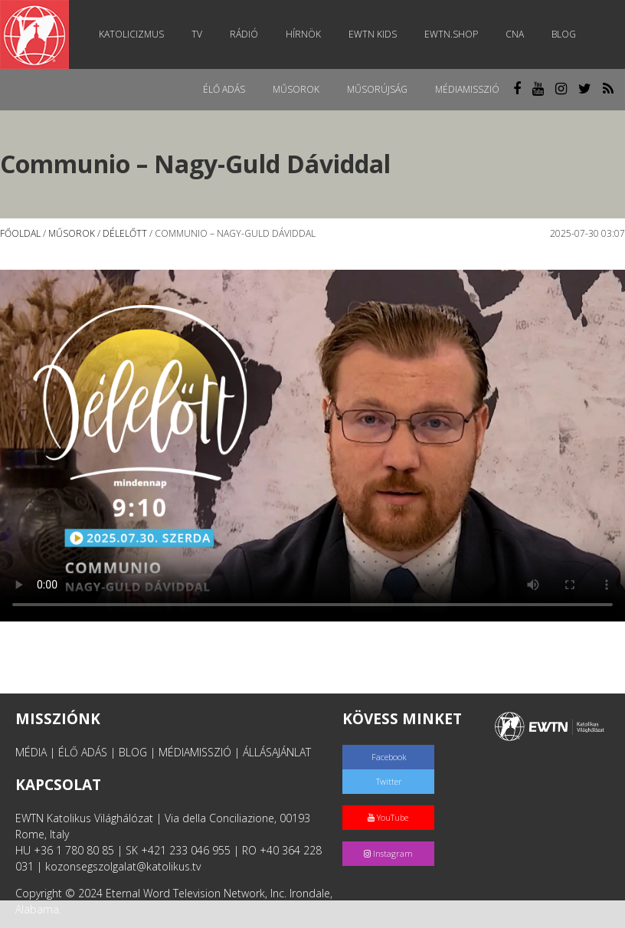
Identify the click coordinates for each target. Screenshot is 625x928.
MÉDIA (31, 752)
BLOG (133, 752)
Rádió (244, 34)
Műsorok (296, 89)
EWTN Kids (372, 34)
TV (196, 34)
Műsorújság (377, 89)
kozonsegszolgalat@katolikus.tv (123, 866)
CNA (515, 34)
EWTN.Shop (451, 34)
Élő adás (224, 89)
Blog (563, 34)
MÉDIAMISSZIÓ (195, 752)
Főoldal (20, 233)
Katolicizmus (131, 34)
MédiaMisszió (467, 89)
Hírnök (303, 34)
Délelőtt (125, 233)
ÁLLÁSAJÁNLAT (277, 752)
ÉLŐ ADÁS (82, 752)
